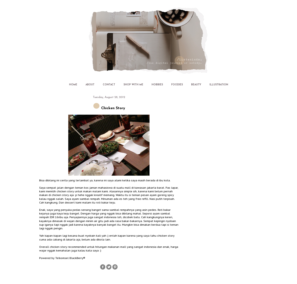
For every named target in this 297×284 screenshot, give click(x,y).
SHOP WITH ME (133, 85)
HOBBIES (157, 85)
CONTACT (109, 85)
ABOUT (90, 85)
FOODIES (177, 85)
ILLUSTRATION (218, 85)
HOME (73, 85)
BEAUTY (196, 85)
